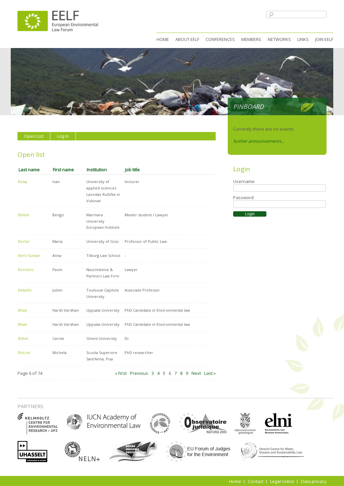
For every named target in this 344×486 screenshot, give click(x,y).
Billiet (23, 338)
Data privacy (314, 481)
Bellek (23, 214)
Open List (33, 136)
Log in (63, 136)
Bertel (23, 241)
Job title (132, 170)
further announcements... (258, 141)
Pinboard (248, 106)
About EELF (187, 39)
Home (163, 39)
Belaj (22, 181)
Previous (139, 373)
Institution (97, 170)
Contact (255, 481)
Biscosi (24, 352)
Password (243, 197)
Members (251, 39)
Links (303, 39)
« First (121, 373)
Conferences (220, 39)
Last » (210, 373)
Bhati (22, 310)
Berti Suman (29, 255)
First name (63, 170)
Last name (29, 170)
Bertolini (26, 269)
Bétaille (25, 290)
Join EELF (324, 39)
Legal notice (282, 481)
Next (196, 373)
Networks (279, 39)
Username (244, 181)
